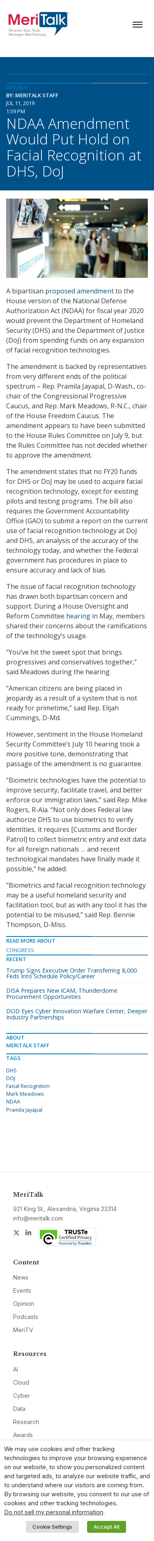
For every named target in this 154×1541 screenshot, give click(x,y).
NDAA (13, 1101)
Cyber (21, 1395)
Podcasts (25, 1316)
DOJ (10, 1078)
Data (19, 1408)
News (20, 1277)
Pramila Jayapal (24, 1109)
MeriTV (23, 1329)
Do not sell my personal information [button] (53, 1512)
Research (26, 1421)
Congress (20, 950)
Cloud (21, 1382)
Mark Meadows (25, 1093)
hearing (78, 616)
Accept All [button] (107, 1526)
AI (15, 1369)
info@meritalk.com (38, 1218)
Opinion (23, 1303)
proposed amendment (79, 290)
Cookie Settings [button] (52, 1526)
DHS (11, 1070)
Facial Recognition (28, 1086)
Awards (23, 1434)
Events (22, 1290)
